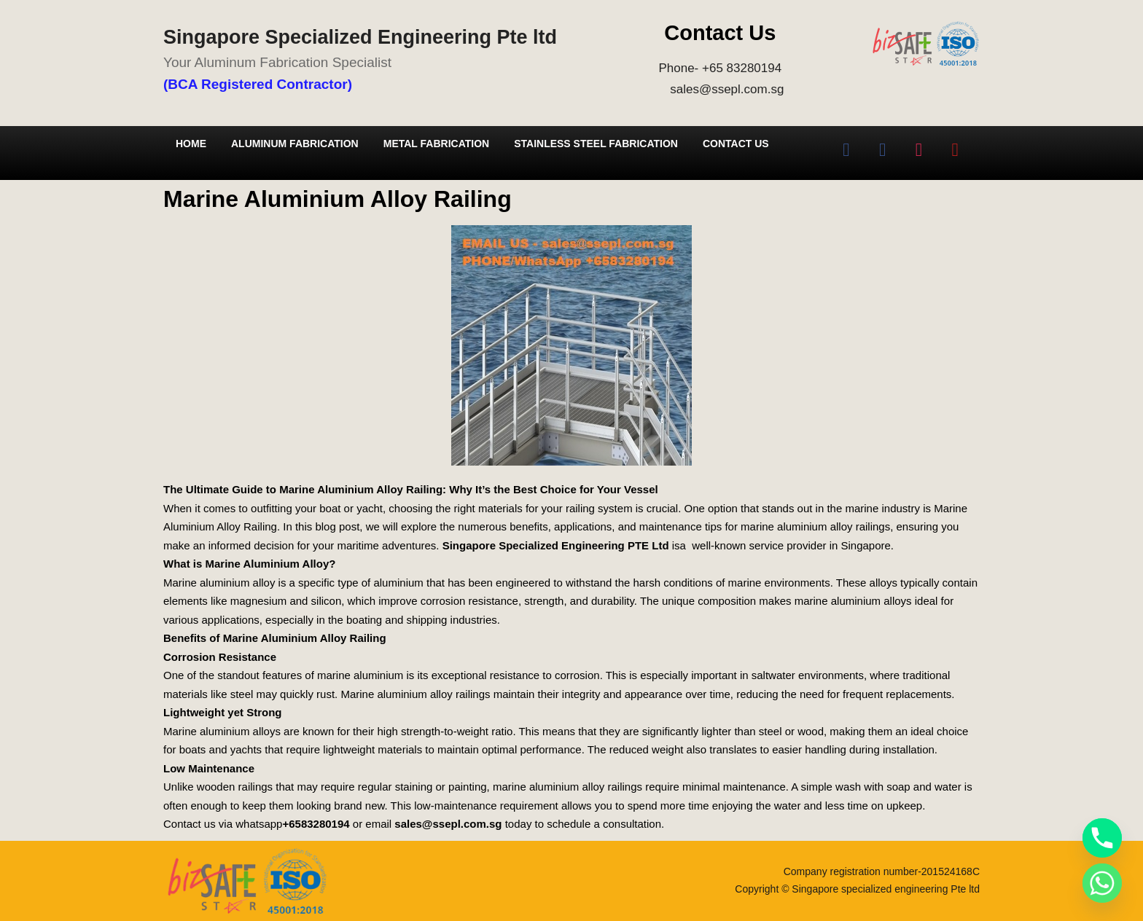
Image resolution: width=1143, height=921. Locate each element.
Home (191, 143)
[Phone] (1102, 838)
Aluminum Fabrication (295, 143)
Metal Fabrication (436, 143)
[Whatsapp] (1102, 883)
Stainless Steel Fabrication (596, 143)
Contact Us (736, 143)
